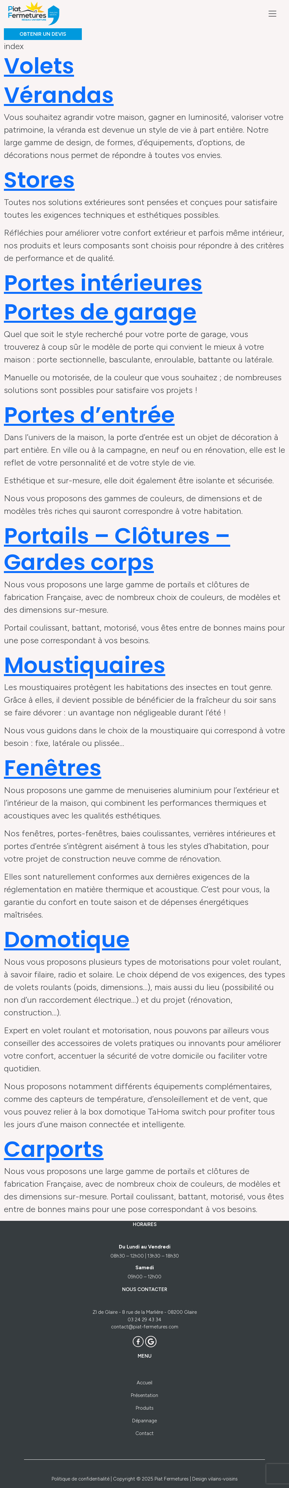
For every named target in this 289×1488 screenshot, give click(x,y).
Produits (145, 1408)
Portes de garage (100, 311)
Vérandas (59, 95)
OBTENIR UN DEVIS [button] (42, 34)
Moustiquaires (84, 665)
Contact (144, 1433)
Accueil (144, 1383)
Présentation (144, 1395)
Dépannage (144, 1421)
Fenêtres (52, 767)
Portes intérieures (103, 283)
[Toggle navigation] (272, 13)
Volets (39, 65)
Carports (54, 1149)
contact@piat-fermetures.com (144, 1327)
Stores (39, 179)
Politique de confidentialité (80, 1479)
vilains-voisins (223, 1479)
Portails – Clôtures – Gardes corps (117, 549)
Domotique (67, 939)
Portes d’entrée (89, 414)
